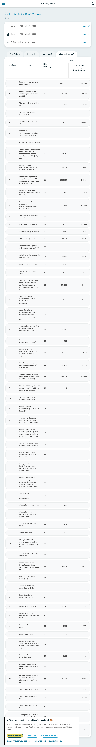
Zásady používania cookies (19, 741)
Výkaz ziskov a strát (67, 54)
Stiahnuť (86, 26)
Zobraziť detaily (50, 735)
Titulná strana (15, 54)
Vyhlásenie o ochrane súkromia (48, 741)
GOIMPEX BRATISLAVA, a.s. (22, 13)
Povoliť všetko (14, 735)
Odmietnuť (32, 735)
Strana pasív (48, 54)
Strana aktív (31, 54)
